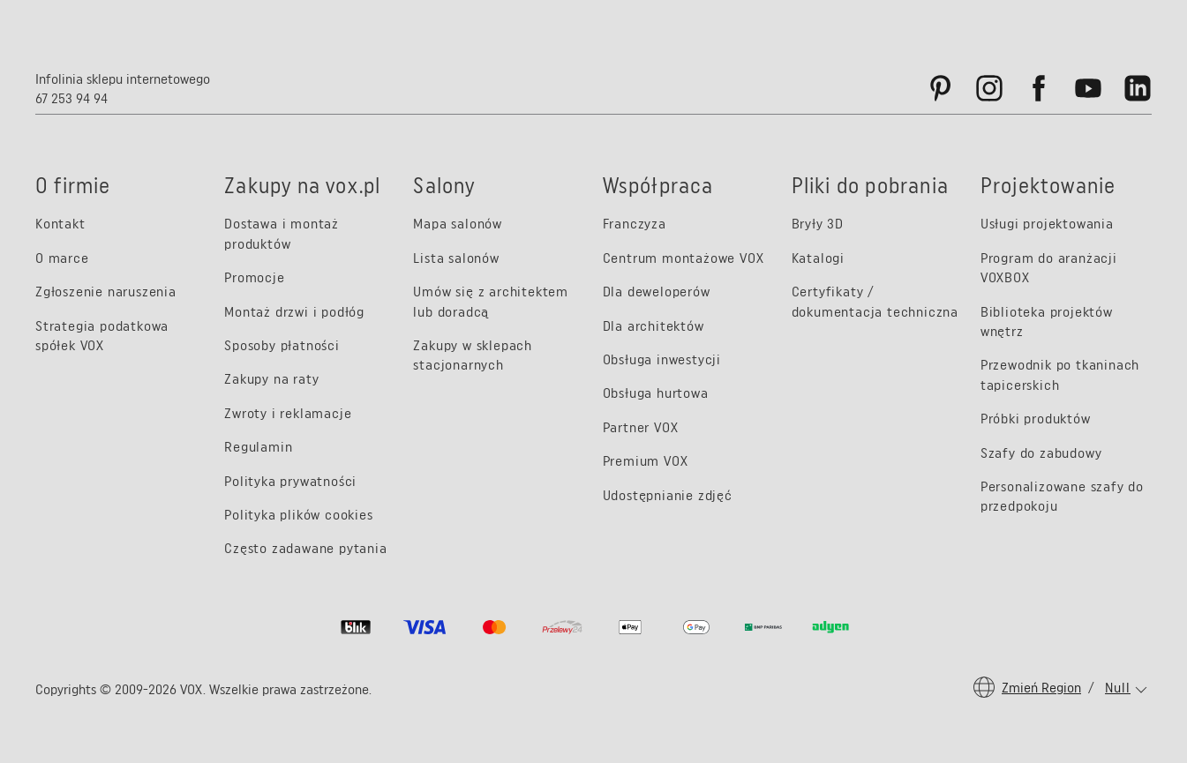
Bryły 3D (818, 223)
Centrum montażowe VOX (683, 258)
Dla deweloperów (656, 291)
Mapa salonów (457, 223)
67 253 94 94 (71, 98)
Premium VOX (645, 461)
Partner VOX (641, 427)
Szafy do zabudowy (1041, 453)
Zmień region (1041, 687)
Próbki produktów (1035, 418)
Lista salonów (456, 258)
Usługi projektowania (1047, 223)
